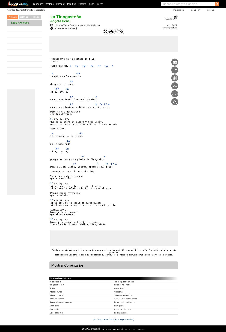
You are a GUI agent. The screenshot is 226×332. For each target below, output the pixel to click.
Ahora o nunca (56, 292)
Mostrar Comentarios (67, 265)
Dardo (174, 28)
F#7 (84, 66)
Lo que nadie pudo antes (124, 302)
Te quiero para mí (57, 285)
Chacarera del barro (122, 309)
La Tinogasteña (65, 17)
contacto (140, 329)
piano (91, 4)
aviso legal (106, 329)
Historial (35, 17)
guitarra (82, 4)
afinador (60, 4)
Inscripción (178, 9)
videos (100, 4)
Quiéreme (118, 292)
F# (101, 104)
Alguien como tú (56, 295)
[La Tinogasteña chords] (104, 319)
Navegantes (119, 306)
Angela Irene (60, 21)
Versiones (12, 17)
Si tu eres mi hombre (123, 295)
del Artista (24, 17)
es (126, 329)
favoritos (71, 4)
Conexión (195, 9)
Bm (92, 66)
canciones (38, 4)
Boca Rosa (54, 306)
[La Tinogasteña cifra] (124, 319)
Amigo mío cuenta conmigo (61, 302)
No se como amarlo (122, 285)
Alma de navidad (57, 299)
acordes (49, 4)
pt (134, 329)
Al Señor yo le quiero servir (125, 299)
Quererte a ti (119, 288)
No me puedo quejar (124, 282)
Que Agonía (55, 282)
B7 (99, 66)
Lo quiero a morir (57, 313)
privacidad (118, 329)
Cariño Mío (54, 309)
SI (51, 118)
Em (76, 66)
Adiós (52, 288)
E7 (71, 96)
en (130, 329)
